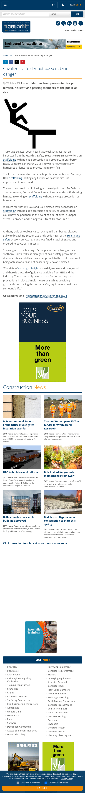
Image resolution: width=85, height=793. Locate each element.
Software (11, 722)
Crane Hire (12, 688)
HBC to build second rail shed (21, 472)
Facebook (80, 23)
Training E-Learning (58, 697)
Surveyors (53, 720)
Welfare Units (14, 711)
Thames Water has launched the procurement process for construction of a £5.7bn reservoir (62, 436)
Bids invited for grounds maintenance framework (59, 474)
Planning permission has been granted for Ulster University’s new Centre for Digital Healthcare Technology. (21, 529)
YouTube (75, 23)
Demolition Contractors (19, 726)
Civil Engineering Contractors (22, 703)
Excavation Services (17, 696)
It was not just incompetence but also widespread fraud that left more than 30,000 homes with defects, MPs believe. (20, 437)
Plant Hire (12, 666)
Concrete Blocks (56, 685)
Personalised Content (56, 783)
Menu (5, 5)
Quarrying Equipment (59, 678)
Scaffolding (15, 178)
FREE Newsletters (54, 5)
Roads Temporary (57, 693)
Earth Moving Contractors (61, 701)
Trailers (52, 674)
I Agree (42, 788)
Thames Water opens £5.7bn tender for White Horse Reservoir (61, 425)
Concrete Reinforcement (60, 670)
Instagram (58, 23)
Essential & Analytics (28, 783)
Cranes (11, 692)
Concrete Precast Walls (60, 704)
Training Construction (18, 684)
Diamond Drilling (16, 734)
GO (77, 14)
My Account (62, 5)
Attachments (13, 674)
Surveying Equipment (59, 666)
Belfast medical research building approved (18, 518)
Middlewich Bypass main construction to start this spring (60, 520)
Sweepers (53, 723)
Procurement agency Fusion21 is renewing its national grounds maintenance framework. (62, 484)
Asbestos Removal (57, 682)
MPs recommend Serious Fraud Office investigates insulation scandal (18, 425)
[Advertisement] (42, 575)
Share (5, 62)
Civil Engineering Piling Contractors (19, 680)
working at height (28, 268)
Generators (13, 715)
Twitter (63, 23)
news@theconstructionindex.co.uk (46, 295)
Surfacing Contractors (18, 700)
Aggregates (13, 707)
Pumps (10, 719)
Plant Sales (13, 670)
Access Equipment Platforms (22, 730)
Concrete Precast (57, 731)
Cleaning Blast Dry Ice (59, 735)
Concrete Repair (56, 727)
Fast (75, 4)
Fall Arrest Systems (58, 712)
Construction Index (16, 27)
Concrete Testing (57, 716)
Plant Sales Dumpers (59, 689)
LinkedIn (69, 23)
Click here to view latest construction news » (35, 543)
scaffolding (9, 159)
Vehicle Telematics (57, 708)
